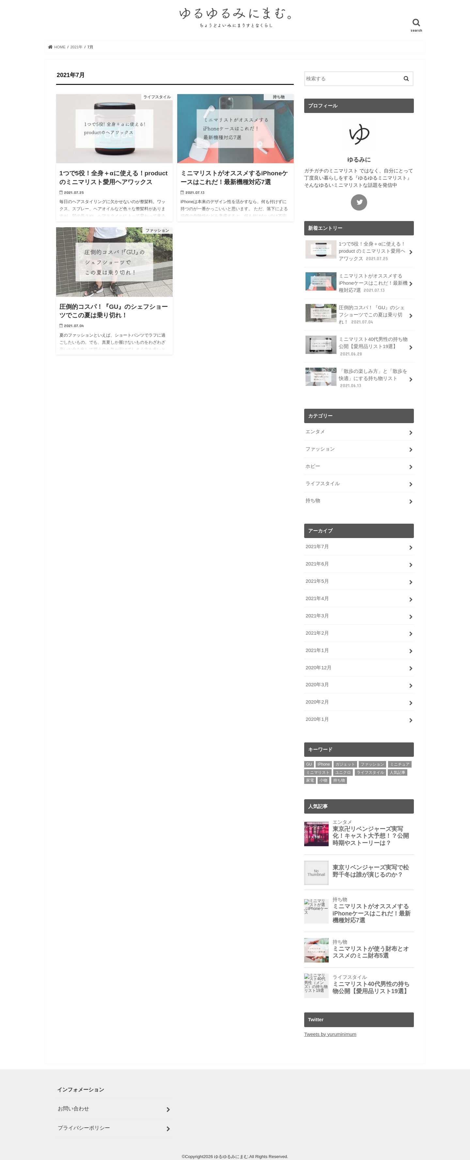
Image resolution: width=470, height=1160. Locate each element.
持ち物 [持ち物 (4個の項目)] (339, 780)
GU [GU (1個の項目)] (309, 764)
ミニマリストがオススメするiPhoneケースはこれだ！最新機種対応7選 (357, 283)
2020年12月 (318, 667)
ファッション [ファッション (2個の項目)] (372, 764)
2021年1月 (317, 650)
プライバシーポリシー (84, 1128)
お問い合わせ (73, 1108)
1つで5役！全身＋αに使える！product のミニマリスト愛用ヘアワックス (356, 251)
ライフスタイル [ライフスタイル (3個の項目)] (370, 772)
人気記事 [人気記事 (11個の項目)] (397, 772)
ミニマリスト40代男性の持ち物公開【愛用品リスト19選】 (357, 346)
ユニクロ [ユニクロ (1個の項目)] (343, 772)
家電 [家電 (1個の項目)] (310, 780)
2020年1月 (317, 719)
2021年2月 (317, 633)
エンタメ (315, 431)
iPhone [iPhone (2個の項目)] (324, 764)
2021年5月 (317, 581)
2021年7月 (317, 546)
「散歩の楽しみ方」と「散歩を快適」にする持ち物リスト (356, 378)
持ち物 (313, 500)
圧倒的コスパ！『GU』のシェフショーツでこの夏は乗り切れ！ (355, 314)
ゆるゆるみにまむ (231, 1156)
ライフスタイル (323, 483)
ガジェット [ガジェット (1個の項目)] (345, 764)
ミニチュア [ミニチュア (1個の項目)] (400, 764)
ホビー (313, 466)
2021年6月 (317, 563)
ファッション (320, 449)
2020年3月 (317, 684)
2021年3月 (317, 615)
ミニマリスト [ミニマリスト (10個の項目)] (318, 772)
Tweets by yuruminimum (330, 1034)
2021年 (76, 47)
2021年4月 (317, 598)
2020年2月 (317, 702)
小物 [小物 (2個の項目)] (323, 780)
